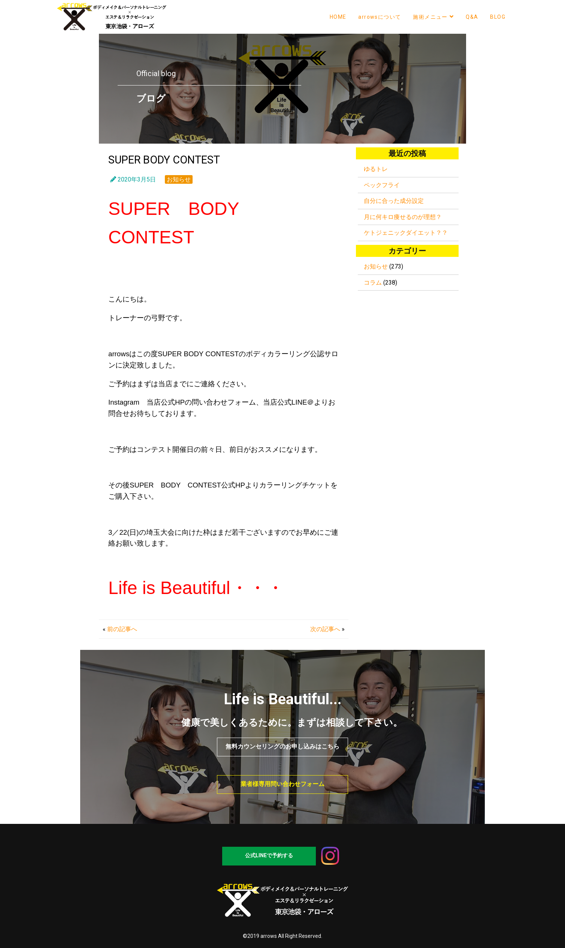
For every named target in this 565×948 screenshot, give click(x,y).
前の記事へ (122, 629)
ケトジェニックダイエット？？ (406, 232)
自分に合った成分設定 (394, 200)
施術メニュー (433, 17)
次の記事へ (325, 629)
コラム (373, 282)
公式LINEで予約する (269, 855)
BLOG (497, 17)
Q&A (472, 17)
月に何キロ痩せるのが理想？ (403, 216)
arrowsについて (379, 17)
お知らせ (179, 179)
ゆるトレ (376, 168)
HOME (338, 17)
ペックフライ (382, 185)
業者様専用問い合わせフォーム (282, 784)
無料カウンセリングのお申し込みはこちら (282, 746)
